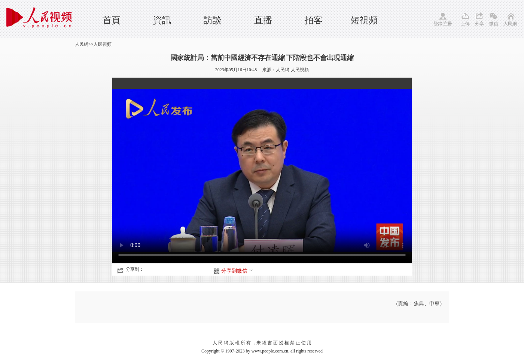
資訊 (162, 20)
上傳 (465, 23)
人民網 (510, 23)
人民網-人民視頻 (292, 69)
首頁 (112, 20)
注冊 (447, 23)
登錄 (437, 23)
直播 (263, 20)
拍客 (314, 20)
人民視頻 (103, 44)
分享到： (135, 269)
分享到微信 (237, 271)
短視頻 (364, 20)
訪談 (213, 20)
